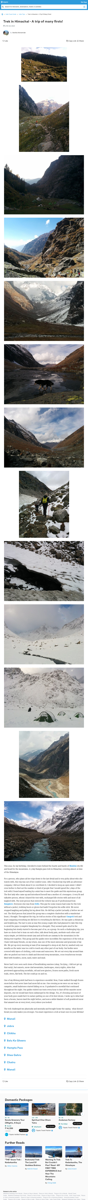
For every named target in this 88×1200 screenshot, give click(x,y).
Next (82, 1114)
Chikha (10, 1033)
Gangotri (70, 916)
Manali (9, 1018)
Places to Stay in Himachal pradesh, (31, 1197)
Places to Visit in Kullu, (34, 1195)
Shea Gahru (12, 1055)
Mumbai (72, 866)
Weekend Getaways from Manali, (13, 1193)
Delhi (37, 904)
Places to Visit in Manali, (46, 1193)
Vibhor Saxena (12, 1166)
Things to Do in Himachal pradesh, (53, 1197)
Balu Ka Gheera (15, 1040)
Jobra (9, 1026)
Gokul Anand (72, 1169)
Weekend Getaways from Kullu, (17, 1195)
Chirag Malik (52, 1183)
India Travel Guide (11, 14)
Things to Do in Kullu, (62, 1195)
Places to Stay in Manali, (31, 1193)
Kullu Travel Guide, (74, 1195)
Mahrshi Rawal (32, 1169)
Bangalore (8, 904)
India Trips (22, 14)
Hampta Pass (13, 1047)
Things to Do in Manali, (60, 1193)
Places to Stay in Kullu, (48, 1195)
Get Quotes (24, 1130)
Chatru (9, 1062)
